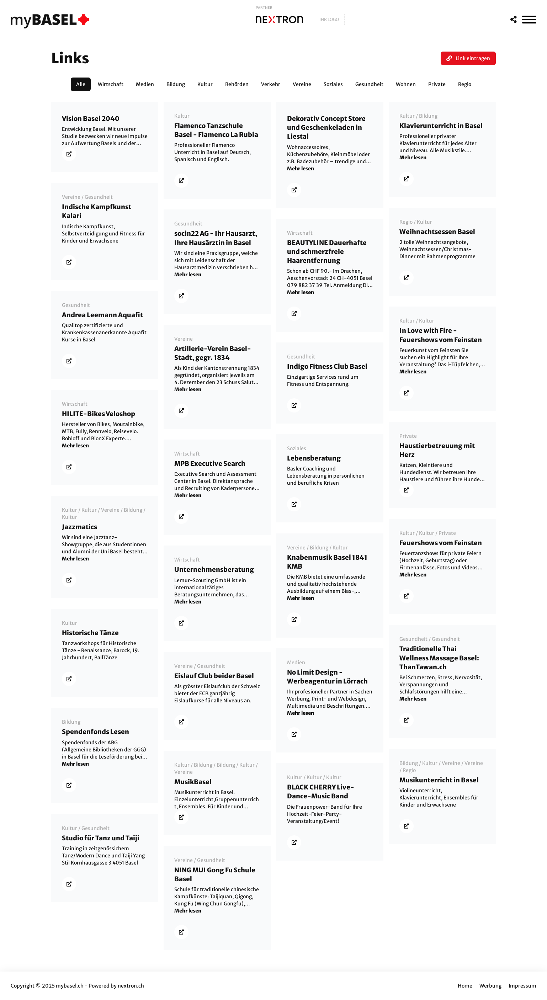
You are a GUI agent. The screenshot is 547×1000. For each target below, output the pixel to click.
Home (465, 986)
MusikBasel (193, 782)
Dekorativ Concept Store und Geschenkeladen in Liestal (326, 127)
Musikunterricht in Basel (439, 780)
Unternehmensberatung (214, 569)
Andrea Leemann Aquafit (102, 315)
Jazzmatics (79, 527)
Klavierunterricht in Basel (441, 126)
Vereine (71, 197)
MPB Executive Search (209, 463)
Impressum (522, 986)
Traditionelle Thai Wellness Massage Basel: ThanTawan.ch (439, 658)
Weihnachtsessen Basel (437, 232)
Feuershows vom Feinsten (440, 543)
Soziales (296, 448)
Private (408, 436)
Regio (406, 222)
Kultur (182, 116)
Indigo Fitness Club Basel (327, 366)
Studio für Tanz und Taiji (100, 838)
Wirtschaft (300, 233)
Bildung (428, 116)
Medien (296, 662)
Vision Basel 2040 (91, 119)
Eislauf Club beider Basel (214, 676)
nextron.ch (131, 986)
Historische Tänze (90, 633)
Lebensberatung (314, 458)
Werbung (490, 986)
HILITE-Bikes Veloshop (98, 414)
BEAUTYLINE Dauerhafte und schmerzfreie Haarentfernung (327, 252)
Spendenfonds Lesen (95, 732)
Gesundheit (99, 197)
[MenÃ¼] (529, 19)
